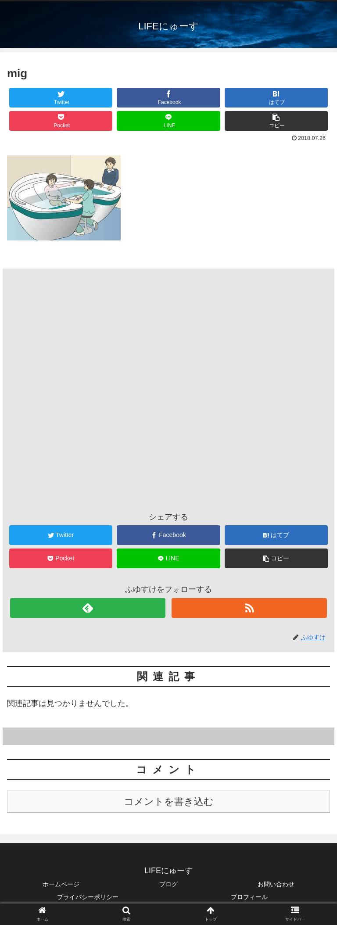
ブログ (168, 884)
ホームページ (61, 884)
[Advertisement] (168, 374)
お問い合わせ (276, 884)
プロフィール (249, 896)
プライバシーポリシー (87, 896)
